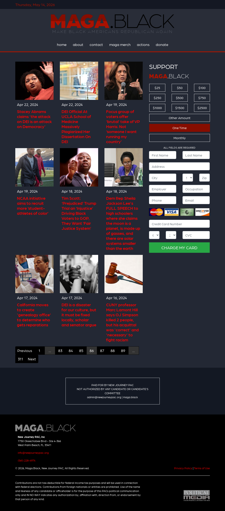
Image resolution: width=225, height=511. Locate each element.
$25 (157, 88)
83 (60, 350)
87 (102, 350)
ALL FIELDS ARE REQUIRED (179, 147)
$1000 (157, 108)
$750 (202, 98)
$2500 (202, 108)
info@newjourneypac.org (33, 452)
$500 (179, 98)
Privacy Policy (183, 468)
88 (113, 350)
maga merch (120, 44)
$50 (180, 88)
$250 (157, 98)
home (62, 44)
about (78, 44)
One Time (179, 128)
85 (81, 350)
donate (162, 44)
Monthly (180, 138)
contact (96, 44)
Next (32, 359)
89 (123, 350)
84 (71, 350)
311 (20, 359)
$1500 (179, 108)
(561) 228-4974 (26, 460)
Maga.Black (112, 21)
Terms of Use (202, 468)
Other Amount (179, 118)
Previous (24, 350)
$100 (202, 88)
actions (143, 44)
